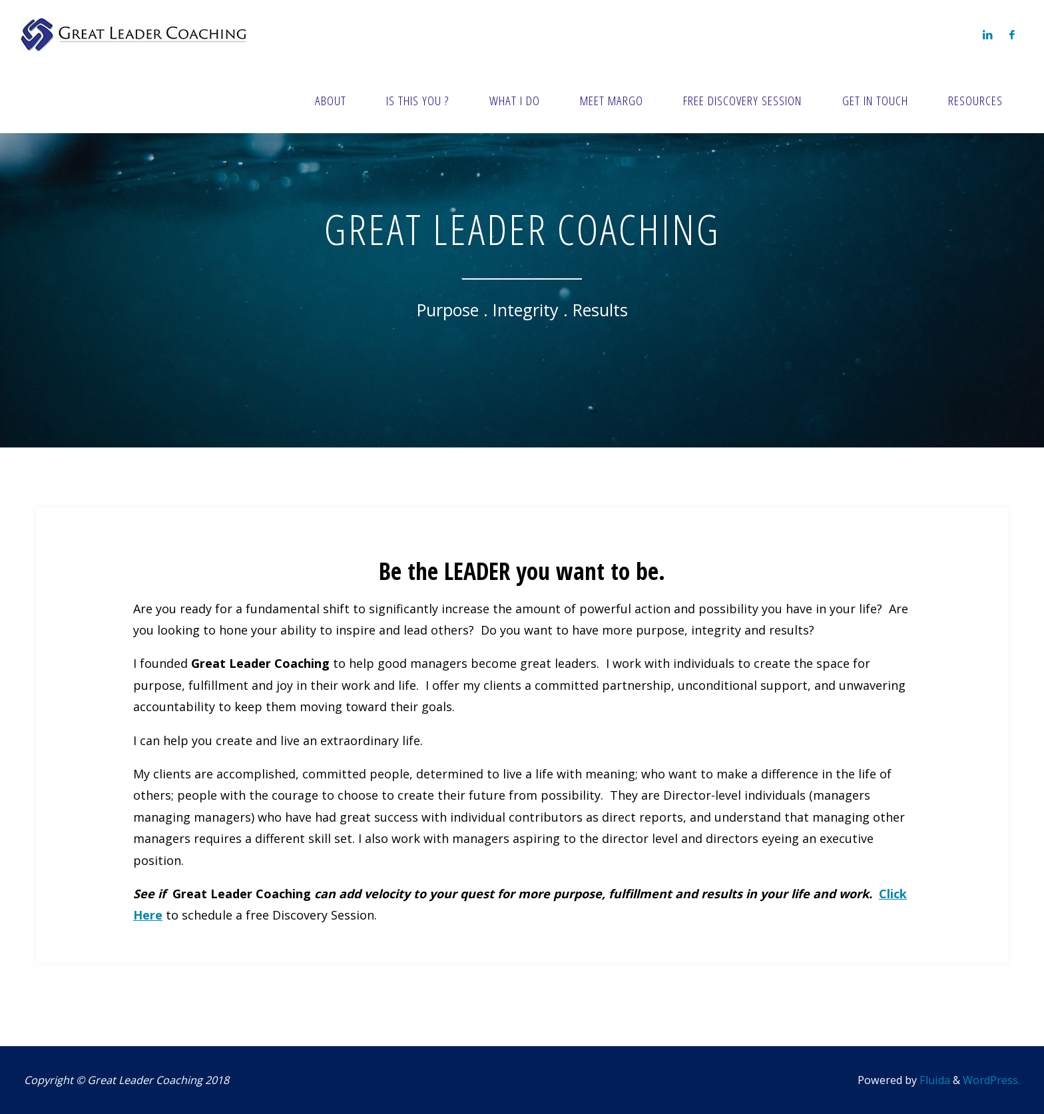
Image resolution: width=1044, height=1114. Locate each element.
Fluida (933, 1080)
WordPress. (991, 1080)
